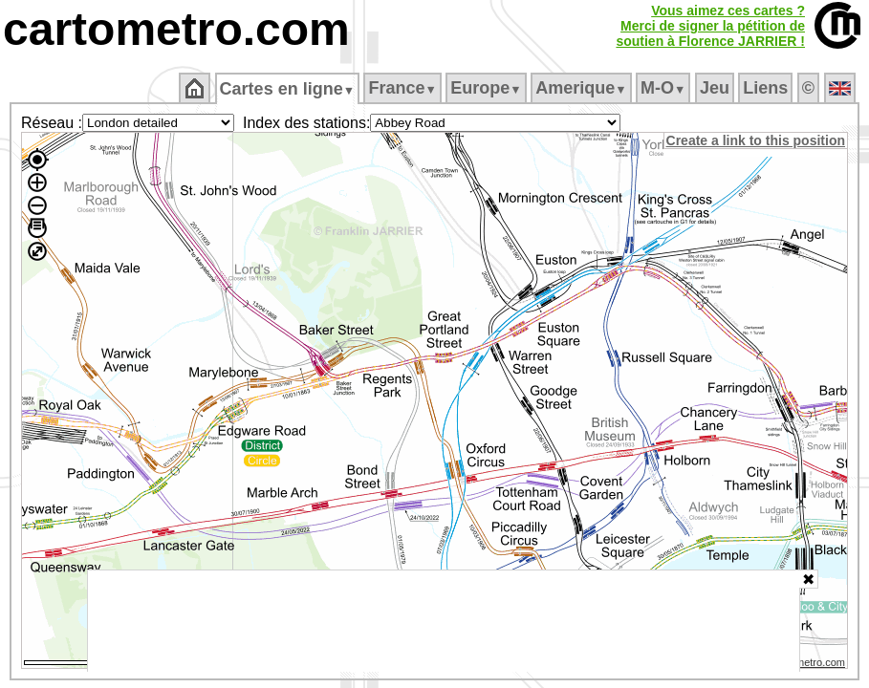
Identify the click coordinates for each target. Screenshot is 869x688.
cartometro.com (176, 29)
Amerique (582, 87)
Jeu (715, 87)
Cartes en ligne (288, 88)
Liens (767, 87)
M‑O (664, 87)
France (404, 87)
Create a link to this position (756, 140)
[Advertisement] (444, 621)
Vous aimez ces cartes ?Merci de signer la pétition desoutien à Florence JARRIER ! (710, 26)
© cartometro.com (805, 665)
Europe (487, 87)
